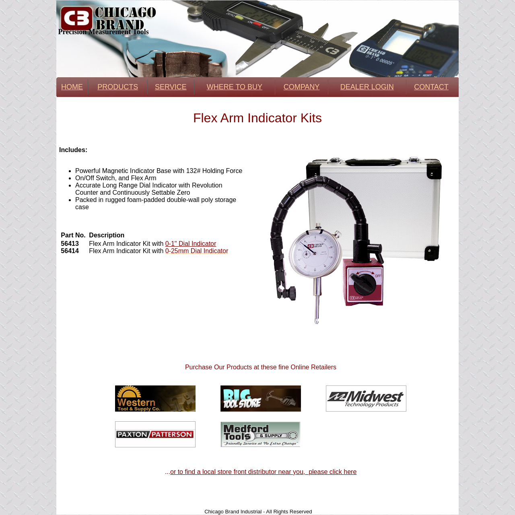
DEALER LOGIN (367, 87)
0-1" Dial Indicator (190, 243)
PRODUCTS (117, 87)
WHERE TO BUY (234, 87)
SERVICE (171, 87)
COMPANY (302, 87)
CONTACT (431, 87)
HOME (72, 87)
